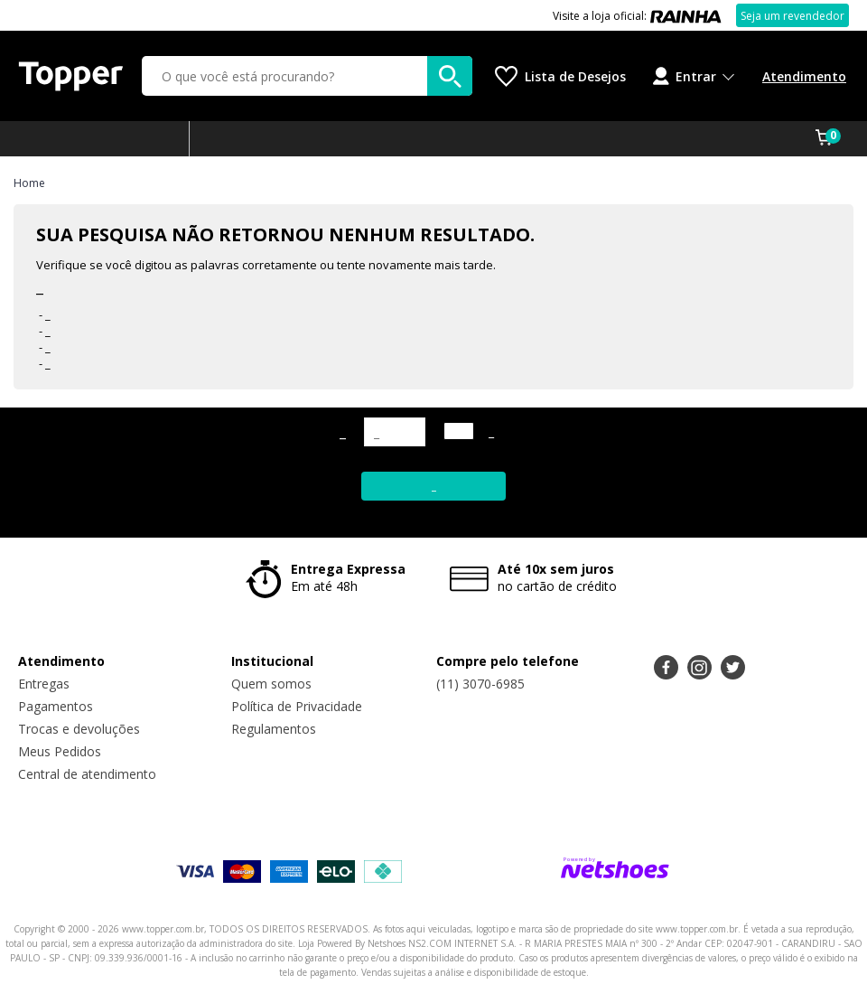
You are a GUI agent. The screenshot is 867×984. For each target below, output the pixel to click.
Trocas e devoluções (79, 728)
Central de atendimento (87, 774)
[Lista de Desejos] (560, 76)
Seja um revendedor (792, 15)
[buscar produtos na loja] (449, 76)
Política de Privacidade (296, 706)
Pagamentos (55, 706)
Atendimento (804, 76)
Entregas (44, 683)
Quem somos (271, 683)
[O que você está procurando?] (307, 76)
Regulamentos (273, 728)
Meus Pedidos (59, 751)
